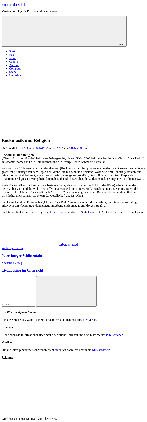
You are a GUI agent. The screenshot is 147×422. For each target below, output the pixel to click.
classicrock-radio (59, 212)
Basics (13, 54)
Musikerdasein (101, 349)
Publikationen (114, 335)
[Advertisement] (73, 107)
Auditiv (14, 65)
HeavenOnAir (96, 212)
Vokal (12, 58)
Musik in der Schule (14, 4)
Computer (15, 68)
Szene (12, 72)
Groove (13, 61)
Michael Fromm (79, 148)
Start (12, 51)
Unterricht (15, 75)
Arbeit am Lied (68, 244)
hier (85, 319)
